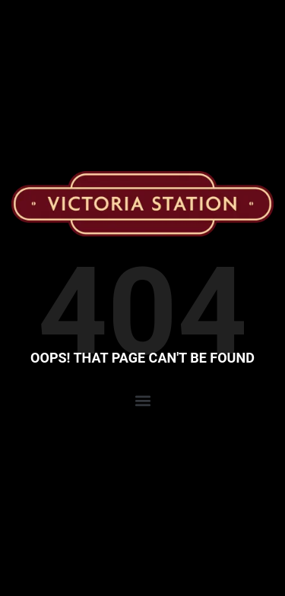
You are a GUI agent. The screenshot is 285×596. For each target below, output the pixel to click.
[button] (142, 401)
